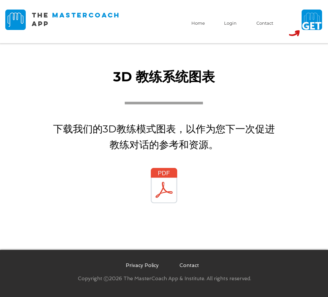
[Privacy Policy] (142, 265)
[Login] (230, 23)
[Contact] (264, 23)
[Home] (198, 23)
